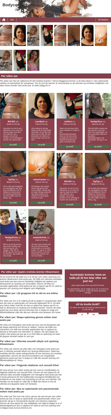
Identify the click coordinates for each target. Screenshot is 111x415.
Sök (12, 20)
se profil (13, 145)
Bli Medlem (103, 20)
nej (93, 314)
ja (82, 314)
